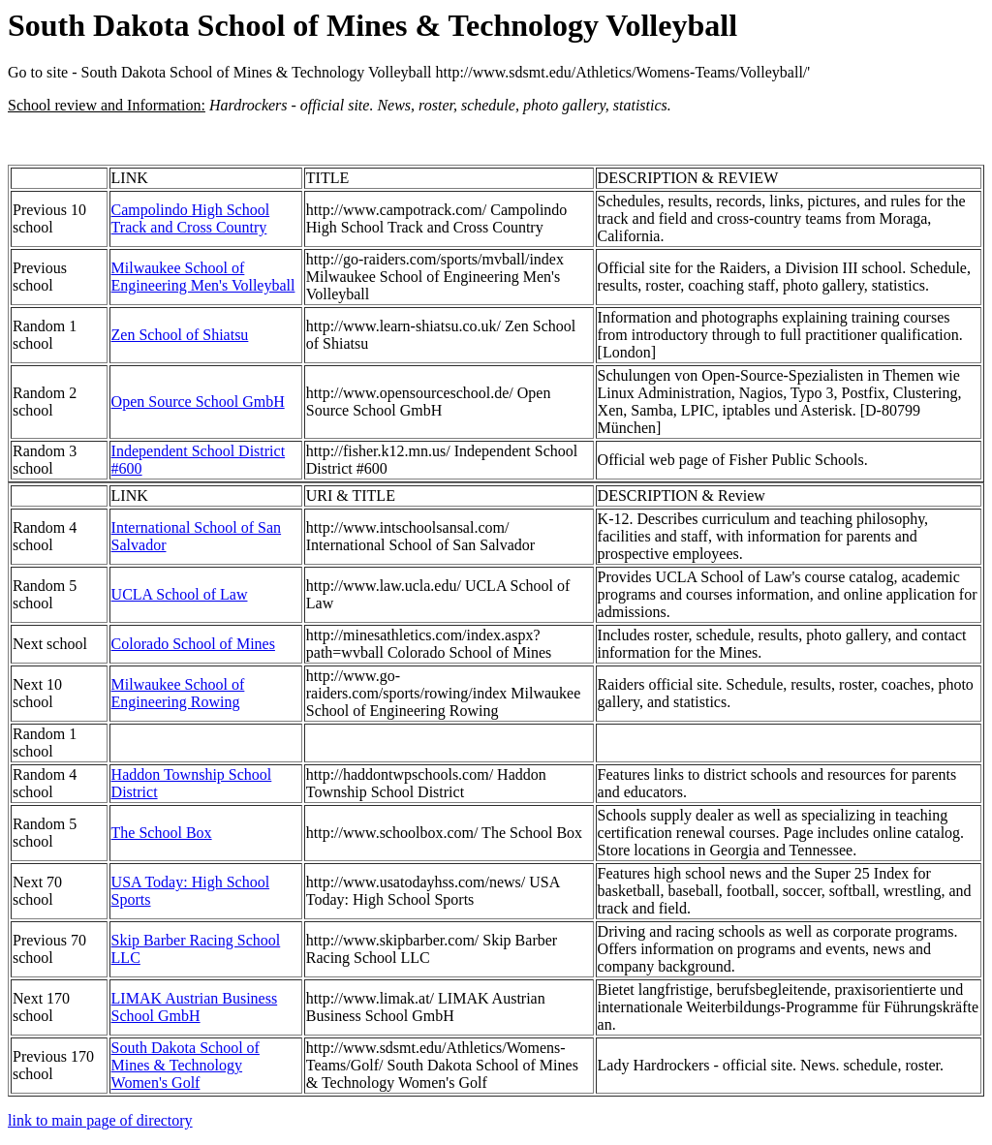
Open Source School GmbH (198, 401)
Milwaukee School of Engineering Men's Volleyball (203, 277)
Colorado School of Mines (193, 643)
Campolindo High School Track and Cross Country (190, 218)
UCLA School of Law (179, 594)
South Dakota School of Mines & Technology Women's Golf (185, 1065)
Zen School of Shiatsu (180, 334)
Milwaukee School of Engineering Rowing (178, 693)
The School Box (161, 832)
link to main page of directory (100, 1120)
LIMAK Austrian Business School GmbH (194, 1007)
